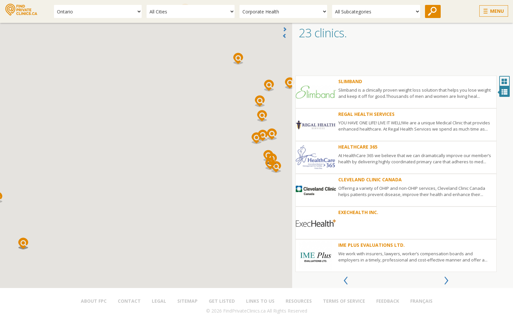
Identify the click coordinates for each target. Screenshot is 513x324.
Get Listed (222, 301)
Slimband (350, 81)
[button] (256, 138)
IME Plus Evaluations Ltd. (371, 245)
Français (421, 301)
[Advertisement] (402, 59)
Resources (299, 301)
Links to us (260, 301)
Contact (129, 301)
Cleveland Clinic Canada (370, 179)
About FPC (94, 301)
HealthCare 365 (358, 147)
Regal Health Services (366, 114)
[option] (396, 174)
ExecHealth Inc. (358, 212)
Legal (159, 301)
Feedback (387, 301)
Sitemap (187, 301)
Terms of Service (344, 301)
